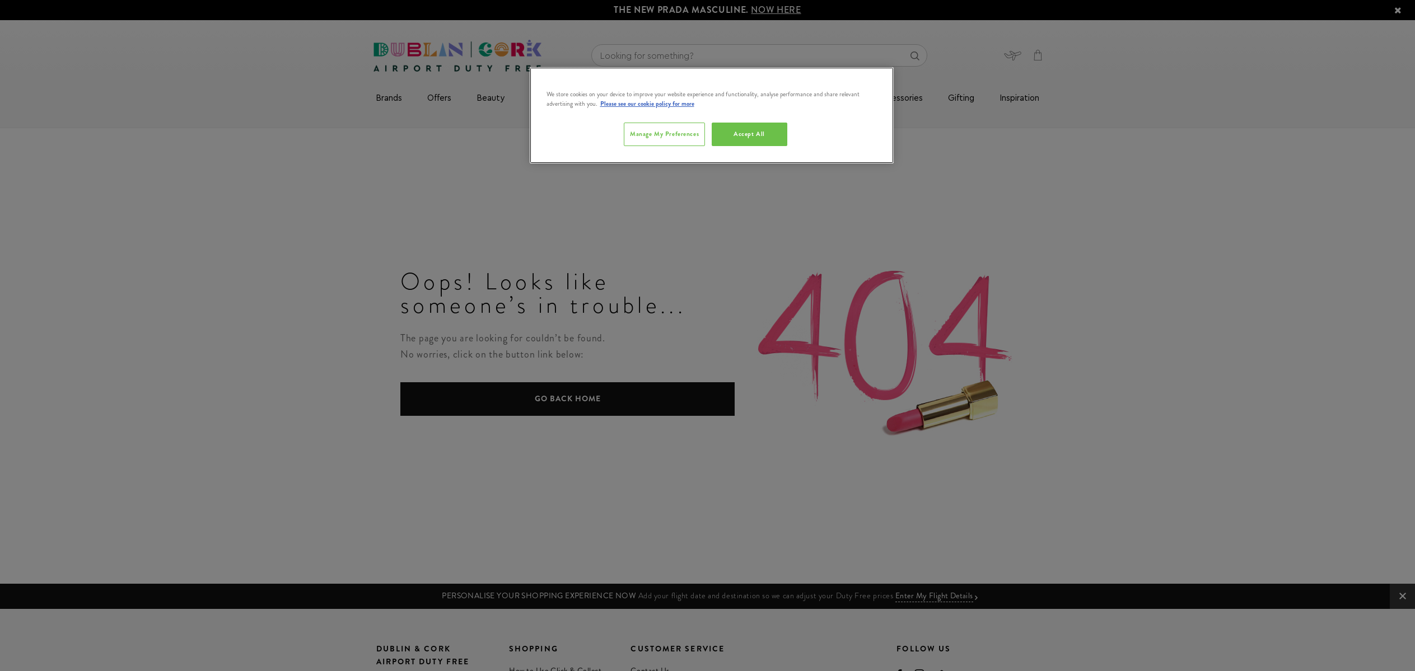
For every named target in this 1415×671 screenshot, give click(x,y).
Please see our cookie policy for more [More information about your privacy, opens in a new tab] (647, 103)
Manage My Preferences (664, 133)
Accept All (749, 133)
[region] (712, 115)
